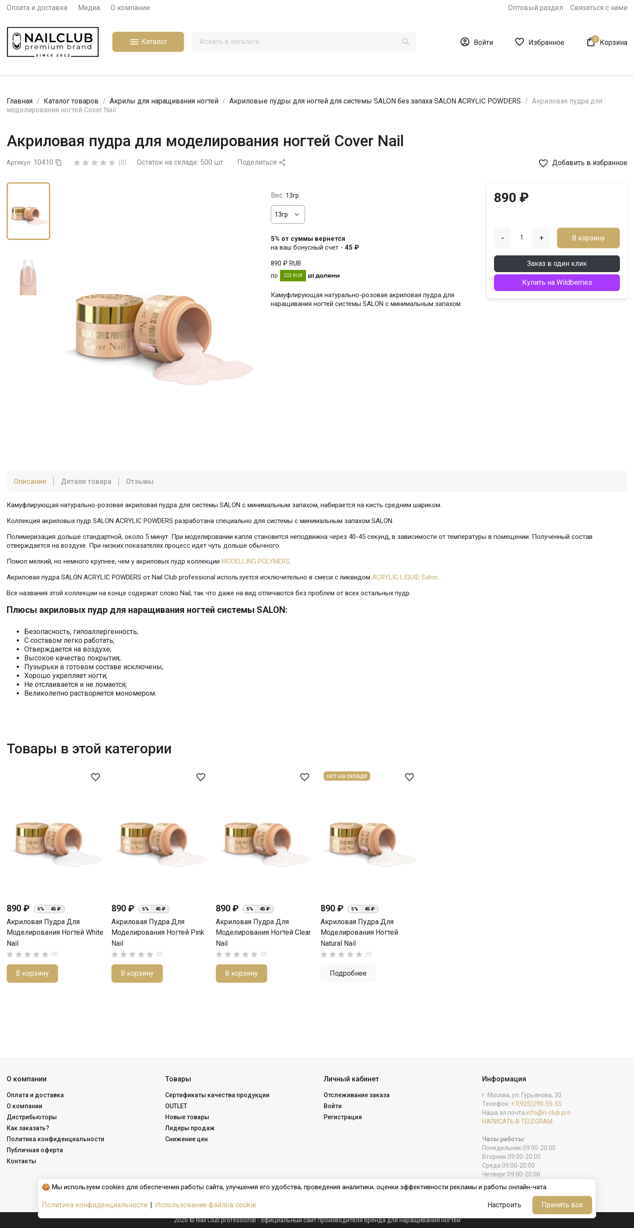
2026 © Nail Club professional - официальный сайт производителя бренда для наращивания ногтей (317, 1220)
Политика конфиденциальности (55, 1139)
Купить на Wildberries (557, 282)
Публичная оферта (35, 1150)
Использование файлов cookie (205, 1205)
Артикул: (19, 162)
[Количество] (521, 237)
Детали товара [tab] (86, 481)
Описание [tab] (30, 481)
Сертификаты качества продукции (217, 1095)
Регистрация (343, 1117)
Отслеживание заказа (357, 1095)
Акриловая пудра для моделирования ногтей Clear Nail (54, 933)
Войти (333, 1106)
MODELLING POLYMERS (255, 561)
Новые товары (187, 1117)
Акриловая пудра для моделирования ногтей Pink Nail (367, 933)
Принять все (562, 1205)
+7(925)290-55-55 (536, 1103)
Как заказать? (28, 1128)
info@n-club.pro (548, 1112)
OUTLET (176, 1106)
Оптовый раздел (535, 8)
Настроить (504, 1205)
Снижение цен (186, 1139)
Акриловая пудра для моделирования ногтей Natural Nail (150, 933)
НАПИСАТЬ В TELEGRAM (517, 1121)
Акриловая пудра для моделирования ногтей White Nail (264, 933)
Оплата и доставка (37, 8)
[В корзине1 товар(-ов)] (606, 42)
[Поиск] (303, 42)
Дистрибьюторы (32, 1117)
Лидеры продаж (190, 1128)
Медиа (89, 8)
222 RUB (293, 275)
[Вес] (288, 214)
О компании (130, 8)
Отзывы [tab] (140, 481)
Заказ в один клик (557, 263)
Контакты (21, 1161)
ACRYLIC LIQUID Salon (405, 577)
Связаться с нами (598, 8)
